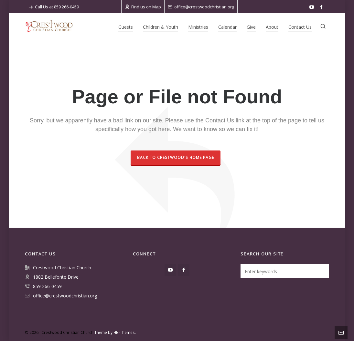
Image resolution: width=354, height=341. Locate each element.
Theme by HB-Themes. (115, 332)
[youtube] (312, 7)
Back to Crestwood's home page (175, 157)
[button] (321, 271)
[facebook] (322, 7)
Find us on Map (143, 7)
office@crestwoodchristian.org (201, 7)
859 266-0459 (47, 286)
